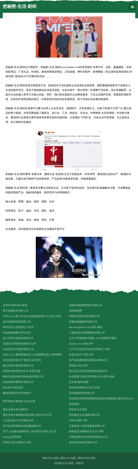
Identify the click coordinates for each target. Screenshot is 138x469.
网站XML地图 (51, 458)
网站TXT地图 (68, 458)
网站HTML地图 (86, 458)
